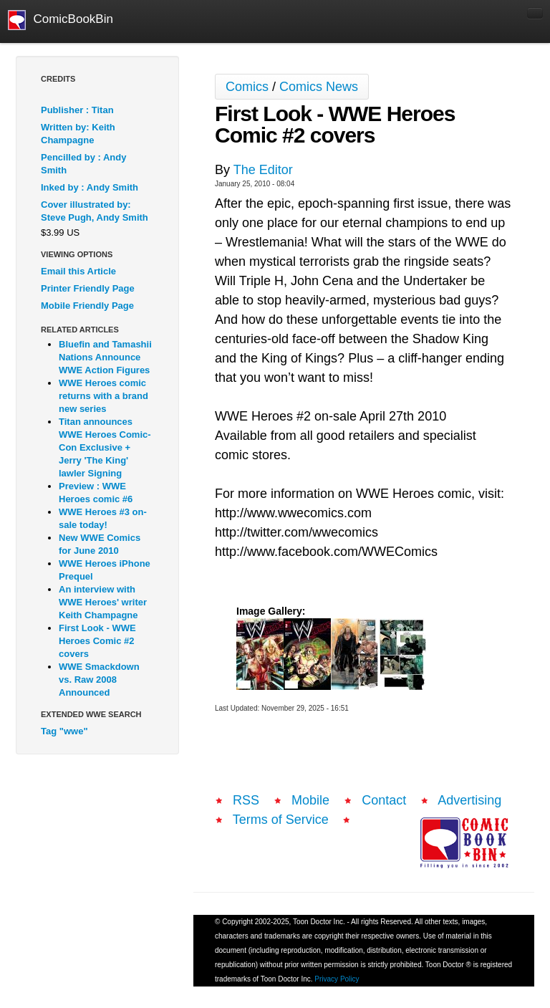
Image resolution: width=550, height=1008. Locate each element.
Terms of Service (281, 819)
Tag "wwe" (64, 731)
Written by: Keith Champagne (78, 133)
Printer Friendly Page (88, 288)
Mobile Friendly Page (87, 305)
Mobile (310, 800)
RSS (246, 800)
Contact (384, 800)
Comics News (318, 87)
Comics (247, 87)
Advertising (469, 800)
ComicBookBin (60, 20)
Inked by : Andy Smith (89, 187)
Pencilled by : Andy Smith (83, 164)
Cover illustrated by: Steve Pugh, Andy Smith (94, 211)
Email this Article (78, 271)
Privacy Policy (336, 979)
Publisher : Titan (77, 110)
